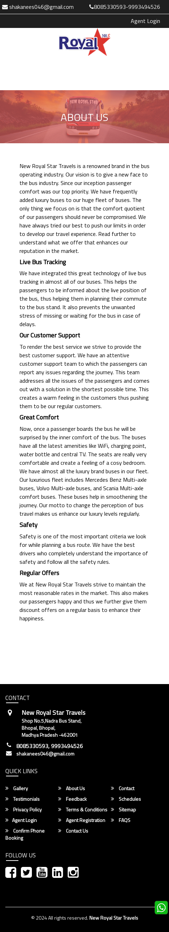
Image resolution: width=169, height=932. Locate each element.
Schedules (126, 799)
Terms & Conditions (82, 809)
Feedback (72, 799)
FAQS (120, 820)
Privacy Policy (23, 809)
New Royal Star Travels (113, 917)
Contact (122, 788)
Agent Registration (81, 820)
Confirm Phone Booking (25, 834)
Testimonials (22, 799)
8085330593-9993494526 (124, 6)
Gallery (16, 788)
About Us (71, 788)
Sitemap (123, 809)
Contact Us (73, 830)
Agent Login (145, 21)
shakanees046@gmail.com (45, 753)
